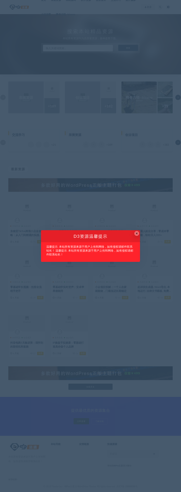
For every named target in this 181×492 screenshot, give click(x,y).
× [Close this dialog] (137, 233)
